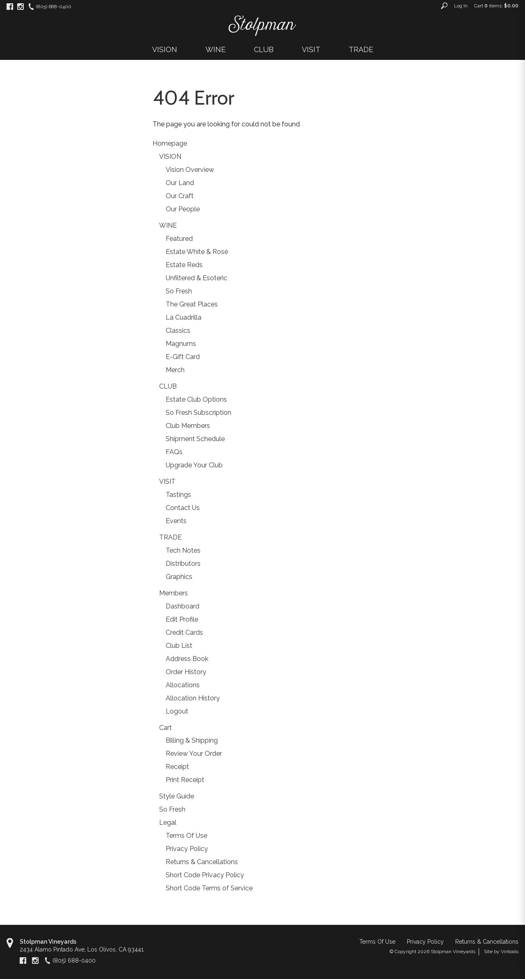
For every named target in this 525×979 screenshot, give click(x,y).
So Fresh (179, 291)
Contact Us (183, 508)
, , (82, 949)
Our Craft (180, 196)
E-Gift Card (183, 357)
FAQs (174, 452)
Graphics (179, 577)
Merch (175, 370)
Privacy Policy (187, 849)
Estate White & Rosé (197, 252)
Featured (179, 238)
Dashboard (182, 606)
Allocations (183, 685)
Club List (179, 646)
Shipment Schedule (195, 439)
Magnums (181, 344)
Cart (165, 728)
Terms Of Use (186, 835)
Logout (177, 711)
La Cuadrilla (183, 317)
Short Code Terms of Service (209, 888)
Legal (167, 822)
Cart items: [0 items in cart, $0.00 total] (496, 6)
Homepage (170, 143)
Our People (183, 209)
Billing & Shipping (192, 740)
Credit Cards (184, 632)
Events (176, 521)
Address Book (187, 659)
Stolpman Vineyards (48, 941)
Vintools (509, 951)
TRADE (361, 49)
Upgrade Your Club (194, 465)
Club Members (188, 426)
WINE (215, 49)
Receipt (177, 767)
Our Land (180, 183)
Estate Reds (184, 265)
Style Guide (176, 796)
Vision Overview (190, 170)
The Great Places (192, 304)
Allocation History (193, 698)
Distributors (183, 563)
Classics (178, 330)
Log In (461, 6)
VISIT (311, 49)
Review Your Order (194, 753)
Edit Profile (182, 619)
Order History (186, 672)
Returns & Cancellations (202, 862)
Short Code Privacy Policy (205, 875)
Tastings (178, 495)
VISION (164, 49)
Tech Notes (183, 550)
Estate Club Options (196, 399)
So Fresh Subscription (198, 412)
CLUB (264, 49)
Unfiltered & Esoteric (196, 278)
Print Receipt (185, 780)
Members (173, 593)
